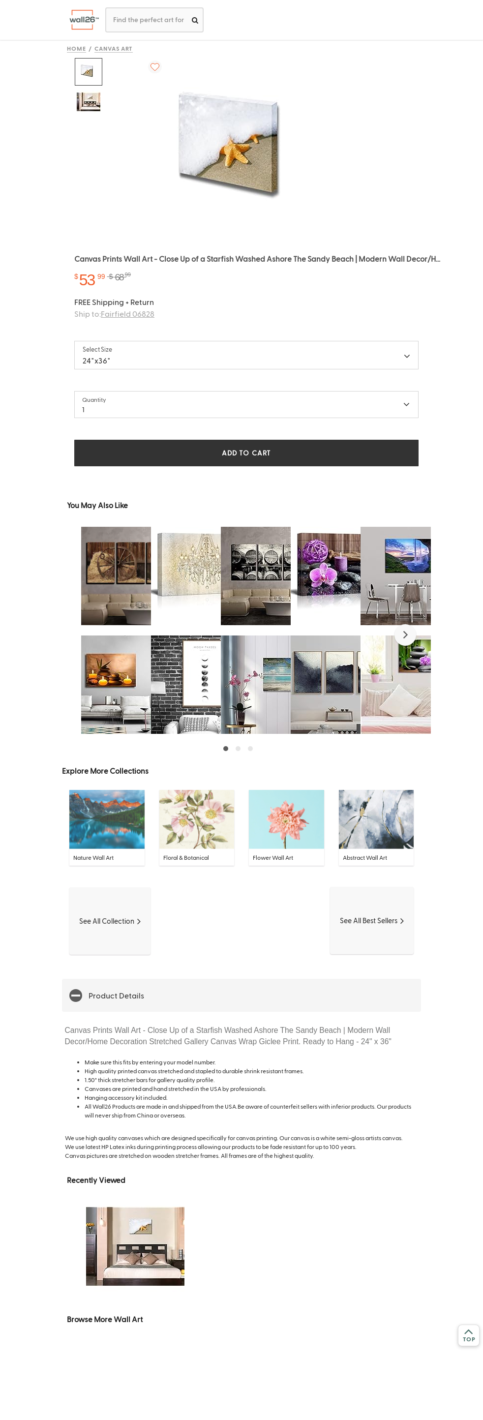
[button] (405, 635)
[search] (195, 19)
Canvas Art (113, 48)
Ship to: (114, 313)
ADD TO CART (246, 453)
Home (76, 48)
